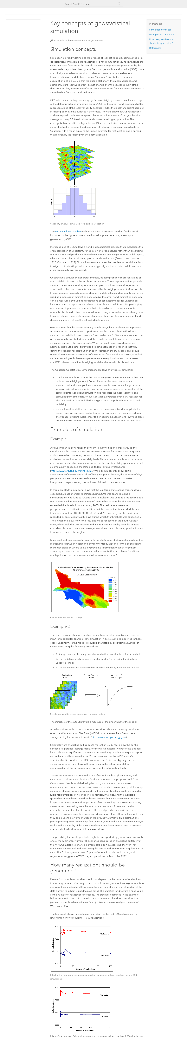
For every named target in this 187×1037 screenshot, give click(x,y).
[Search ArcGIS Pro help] (90, 4)
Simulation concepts (160, 29)
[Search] (119, 3)
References (155, 48)
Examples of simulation (161, 34)
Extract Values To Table (68, 231)
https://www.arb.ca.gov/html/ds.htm (71, 470)
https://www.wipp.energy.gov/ (109, 737)
